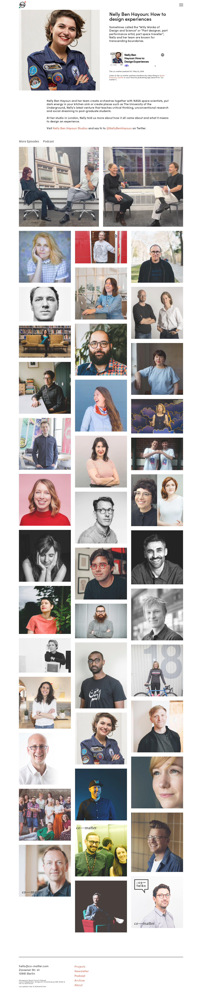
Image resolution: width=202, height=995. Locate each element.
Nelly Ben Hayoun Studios (70, 128)
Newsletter (81, 971)
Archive (79, 980)
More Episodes (29, 141)
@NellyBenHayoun (119, 128)
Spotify (120, 77)
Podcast (48, 141)
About (78, 985)
